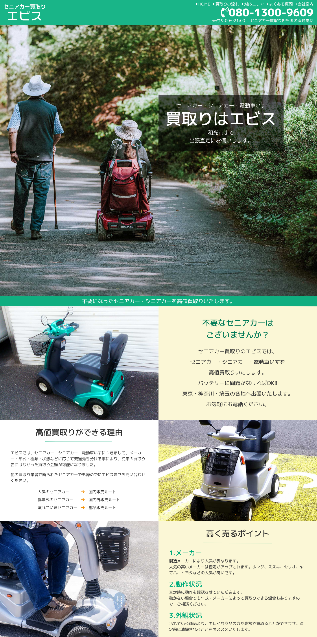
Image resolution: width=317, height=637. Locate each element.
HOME (203, 4)
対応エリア (253, 4)
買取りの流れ (226, 4)
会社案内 (304, 4)
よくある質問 (280, 4)
